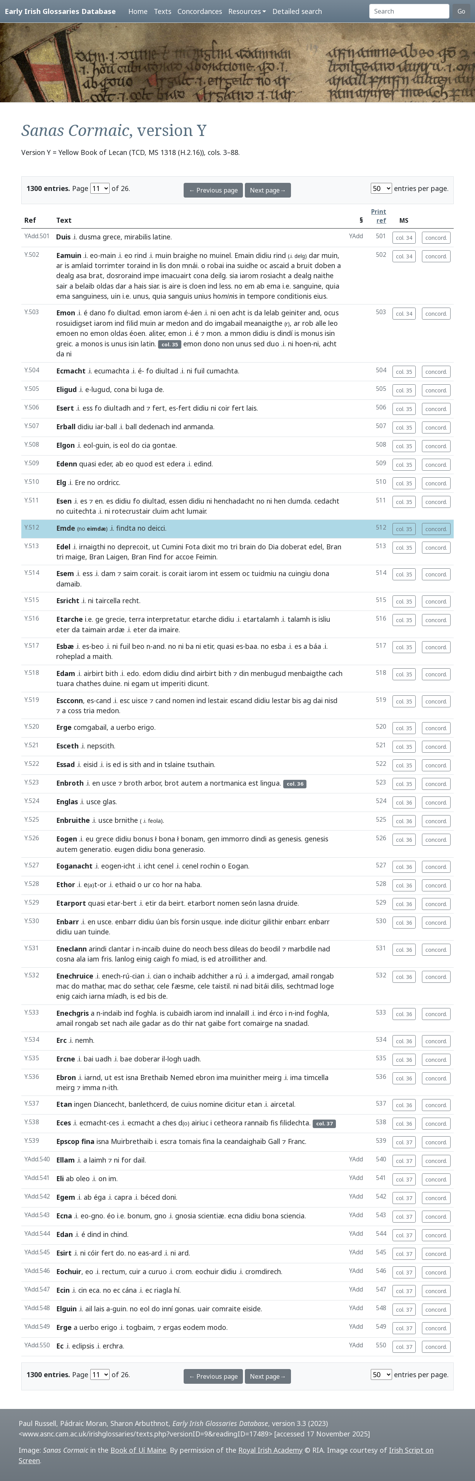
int (214, 573)
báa (315, 646)
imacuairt (176, 275)
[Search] (409, 11)
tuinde (98, 931)
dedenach (154, 426)
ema (274, 286)
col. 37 (404, 1142)
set (105, 1023)
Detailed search (297, 11)
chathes (88, 683)
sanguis (180, 296)
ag (307, 700)
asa (81, 275)
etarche (204, 619)
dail (139, 1160)
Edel (63, 546)
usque (211, 921)
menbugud (268, 673)
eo (94, 255)
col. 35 (404, 371)
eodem (194, 1327)
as (271, 838)
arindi (98, 948)
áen (196, 312)
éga (100, 1197)
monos (92, 343)
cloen (197, 286)
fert (158, 408)
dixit (209, 546)
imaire (169, 629)
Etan (64, 1104)
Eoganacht (74, 865)
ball (111, 426)
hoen (303, 343)
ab (260, 286)
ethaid (125, 884)
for (168, 556)
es (172, 408)
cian (138, 975)
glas (109, 801)
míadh (117, 996)
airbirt (93, 673)
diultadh (117, 408)
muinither (245, 1077)
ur (147, 884)
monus (312, 333)
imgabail (228, 323)
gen (213, 838)
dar (314, 255)
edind (203, 463)
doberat (294, 546)
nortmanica (228, 783)
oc (263, 265)
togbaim (139, 1327)
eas (143, 1252)
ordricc (108, 482)
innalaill (237, 1013)
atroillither (234, 958)
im (112, 1178)
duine (111, 683)
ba (190, 646)
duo (273, 343)
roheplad (70, 656)
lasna (266, 903)
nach (119, 1023)
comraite (226, 1308)
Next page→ (268, 190)
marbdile (302, 948)
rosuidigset (74, 323)
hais (140, 286)
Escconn (69, 700)
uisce (140, 700)
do (209, 323)
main (108, 255)
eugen (124, 849)
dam (108, 573)
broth (133, 783)
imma (91, 1087)
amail (300, 975)
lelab (271, 312)
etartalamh (261, 619)
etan (254, 1104)
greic (64, 343)
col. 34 (404, 237)
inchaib (185, 975)
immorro (235, 838)
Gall (274, 1141)
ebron (205, 1077)
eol (88, 445)
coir (224, 408)
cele (163, 986)
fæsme (182, 986)
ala (81, 958)
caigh (161, 958)
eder (105, 463)
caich (79, 996)
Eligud (66, 389)
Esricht (67, 600)
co (156, 884)
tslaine (174, 764)
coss (74, 710)
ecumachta (111, 370)
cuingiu (299, 573)
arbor (152, 783)
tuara (65, 683)
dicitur (250, 921)
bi (134, 389)
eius (319, 296)
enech (111, 975)
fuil (199, 370)
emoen (67, 333)
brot (172, 783)
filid (132, 323)
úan (162, 921)
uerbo (126, 727)
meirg (272, 1077)
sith (135, 764)
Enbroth (70, 783)
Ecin (63, 1290)
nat (200, 1023)
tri (234, 546)
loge (327, 986)
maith (102, 656)
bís (174, 921)
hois (225, 296)
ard (156, 1252)
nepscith (100, 745)
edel (315, 546)
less (225, 286)
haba (192, 884)
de (159, 389)
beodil (270, 948)
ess (88, 408)
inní (167, 1308)
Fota (192, 546)
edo (133, 673)
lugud (100, 389)
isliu (324, 619)
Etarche (69, 619)
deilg (218, 275)
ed (117, 764)
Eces (63, 1122)
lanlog (124, 958)
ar (59, 265)
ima (222, 1077)
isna (132, 1077)
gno (97, 1215)
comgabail (90, 727)
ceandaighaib (245, 1141)
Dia (273, 546)
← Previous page (213, 190)
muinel (220, 255)
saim (130, 573)
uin (115, 296)
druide (287, 903)
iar (99, 426)
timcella (316, 1077)
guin (102, 445)
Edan (64, 1234)
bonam (192, 838)
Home (138, 11)
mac (62, 986)
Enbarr (67, 921)
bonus (143, 838)
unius (202, 296)
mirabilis (137, 236)
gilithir (273, 921)
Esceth (67, 745)
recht (130, 600)
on (102, 1178)
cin (82, 1290)
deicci (156, 528)
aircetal (282, 1104)
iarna (97, 996)
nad (324, 948)
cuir (135, 1271)
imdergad (272, 975)
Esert (65, 408)
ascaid (279, 265)
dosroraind (124, 275)
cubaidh (179, 1013)
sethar (143, 986)
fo (111, 312)
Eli (60, 1178)
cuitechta (81, 511)
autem (191, 783)
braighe (185, 255)
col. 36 (404, 802)
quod (144, 463)
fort (234, 1023)
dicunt (198, 683)
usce (109, 783)
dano (97, 312)
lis (163, 265)
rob (307, 323)
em (249, 286)
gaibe (217, 1023)
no (204, 255)
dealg (65, 275)
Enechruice (74, 975)
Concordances (199, 11)
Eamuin (68, 255)
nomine (211, 1104)
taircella (107, 600)
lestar (281, 700)
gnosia (185, 1215)
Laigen (116, 556)
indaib (112, 1013)
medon (177, 323)
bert (130, 903)
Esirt (64, 1252)
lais (251, 408)
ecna (235, 1215)
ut (156, 546)
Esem (65, 573)
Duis (63, 236)
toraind (138, 265)
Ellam (65, 1160)
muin (163, 255)
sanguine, (308, 286)
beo (97, 646)
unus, (141, 296)
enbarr (125, 921)
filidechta (294, 1122)
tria (89, 710)
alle (320, 323)
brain (247, 546)
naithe (323, 275)
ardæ (116, 629)
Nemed (182, 1077)
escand (241, 700)
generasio (188, 849)
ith (112, 1087)
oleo (83, 1178)
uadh (103, 1058)
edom (152, 673)
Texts (162, 11)
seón (248, 903)
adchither (213, 975)
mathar (93, 986)
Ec (60, 1345)
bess (220, 948)
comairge (258, 1023)
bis (296, 700)
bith (111, 673)
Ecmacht (71, 370)
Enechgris (72, 1013)
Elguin (66, 1308)
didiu (264, 255)
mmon (240, 333)
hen (280, 501)
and (314, 312)
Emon (65, 312)
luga (146, 389)
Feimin (206, 556)
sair (61, 286)
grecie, (116, 619)
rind (140, 255)
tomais (190, 1141)
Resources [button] (244, 11)
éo (111, 1215)
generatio (95, 849)
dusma (90, 236)
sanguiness (89, 296)
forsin (190, 921)
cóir (93, 1252)
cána (129, 1290)
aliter (156, 333)
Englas (67, 801)
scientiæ (211, 1215)
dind (188, 673)
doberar (147, 1058)
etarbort (201, 903)
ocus (331, 312)
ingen (82, 1104)
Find (155, 556)
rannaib (256, 1122)
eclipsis (83, 1345)
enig (63, 996)
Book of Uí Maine (138, 1450)
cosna (65, 958)
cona (200, 275)
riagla (163, 1290)
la (219, 1141)
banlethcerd (148, 1104)
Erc (61, 1040)
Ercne (65, 1058)
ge (99, 619)
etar (113, 903)
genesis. (290, 838)
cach (335, 673)
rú (126, 975)
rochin (210, 865)
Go (461, 11)
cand (103, 700)
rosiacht (273, 275)
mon (214, 333)
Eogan (238, 865)
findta (126, 528)
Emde (65, 528)
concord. (436, 237)
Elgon (65, 445)
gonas (184, 1308)
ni (213, 312)
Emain (244, 255)
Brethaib (154, 1077)
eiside (252, 1308)
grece (105, 838)
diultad (128, 312)
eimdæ (96, 528)
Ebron (66, 1077)
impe (151, 275)
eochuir (207, 1271)
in (155, 265)
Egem (65, 1197)
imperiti (173, 683)
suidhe (247, 265)
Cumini (172, 546)
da (258, 312)
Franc (296, 1141)
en (99, 501)
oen (224, 312)
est (160, 463)
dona (321, 573)
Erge (64, 727)
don (174, 265)
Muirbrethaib (132, 1141)
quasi (87, 463)
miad (189, 958)
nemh (84, 1040)
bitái (262, 986)
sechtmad (302, 986)
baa (251, 646)
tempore (261, 296)
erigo (146, 727)
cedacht (326, 501)
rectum (113, 1271)
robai (215, 265)
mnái (190, 265)
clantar (119, 948)
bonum (138, 1215)
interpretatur (168, 619)
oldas (105, 286)
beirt (176, 903)
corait (149, 573)
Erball (66, 426)
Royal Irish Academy (270, 1450)
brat (96, 275)
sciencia (293, 1215)
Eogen (66, 838)
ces (114, 1122)
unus (119, 343)
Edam (65, 673)
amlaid (82, 265)
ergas (172, 1327)
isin (330, 333)
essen (178, 501)
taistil (221, 986)
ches (169, 1122)
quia (332, 286)
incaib (151, 948)
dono (211, 343)
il (163, 1058)
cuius (189, 1104)
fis (274, 1122)
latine (161, 236)
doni (169, 1197)
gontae (164, 445)
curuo (157, 1271)
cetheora (228, 1122)
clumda (299, 501)
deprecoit (132, 546)
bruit (305, 265)
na (282, 573)
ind (212, 286)
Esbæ (65, 646)
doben (325, 265)
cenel (165, 865)
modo (216, 1327)
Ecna (64, 1215)
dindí (285, 333)
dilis (277, 986)
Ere (80, 482)
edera (176, 463)
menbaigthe (307, 673)
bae (126, 1058)
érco (276, 1013)
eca (94, 1290)
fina (209, 1141)
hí (176, 1290)
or (103, 884)
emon (152, 312)
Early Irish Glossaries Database (60, 11)
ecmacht (93, 1122)
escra (168, 1141)
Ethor (65, 884)
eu (90, 838)
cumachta (222, 370)
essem (230, 573)
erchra (113, 1345)
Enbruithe (73, 820)
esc (125, 700)
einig (143, 958)
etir (208, 646)
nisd (331, 700)
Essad (65, 764)
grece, (112, 236)
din (244, 673)
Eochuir (68, 1271)
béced (150, 1197)
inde (231, 921)
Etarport (71, 903)
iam (93, 958)
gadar (151, 1023)
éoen (137, 333)
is (67, 265)
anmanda (198, 426)
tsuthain (200, 764)
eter (63, 629)
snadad (296, 1023)
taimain (94, 629)
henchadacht (234, 501)
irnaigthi (92, 546)
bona (167, 838)
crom (184, 1271)
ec (116, 1290)
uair (204, 1308)
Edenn (66, 463)
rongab (322, 975)
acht (239, 312)
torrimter (110, 265)
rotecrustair (131, 511)
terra (137, 619)
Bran (333, 546)
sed (259, 343)
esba (278, 646)
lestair (217, 700)
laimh (97, 1160)
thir (187, 1023)
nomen (183, 700)
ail (88, 1308)
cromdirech (263, 1271)
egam (140, 683)
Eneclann (71, 948)
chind (118, 1234)
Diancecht (109, 1104)
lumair (196, 511)
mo (223, 546)
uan (80, 931)
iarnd (92, 1077)
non (228, 343)
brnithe (126, 820)
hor (167, 884)
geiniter (293, 312)
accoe (185, 556)
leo (333, 323)
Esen (64, 501)
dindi (259, 838)
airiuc (199, 1122)
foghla (146, 1013)
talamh (298, 619)
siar (153, 286)
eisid (90, 764)
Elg (61, 482)
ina (230, 265)
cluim (160, 511)
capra (123, 1197)
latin (148, 343)
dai (318, 700)
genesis (316, 838)
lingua (270, 783)
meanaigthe (263, 323)
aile (134, 1023)
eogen (111, 865)
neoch (202, 948)
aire (175, 286)
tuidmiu (264, 573)
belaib (85, 286)
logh (174, 1058)
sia (233, 275)
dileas (239, 948)
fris (106, 958)
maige (75, 556)
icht (129, 865)
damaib (68, 583)
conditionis (294, 296)
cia (146, 445)
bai (88, 1058)
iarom (249, 275)
